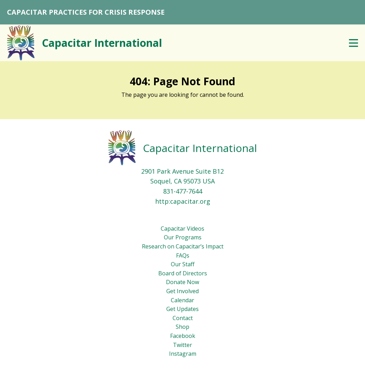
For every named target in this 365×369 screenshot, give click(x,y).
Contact (183, 318)
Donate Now (182, 282)
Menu (353, 43)
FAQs (182, 255)
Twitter (182, 345)
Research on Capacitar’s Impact (182, 246)
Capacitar (102, 43)
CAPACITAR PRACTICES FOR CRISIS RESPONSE (86, 12)
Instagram (182, 353)
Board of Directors (182, 273)
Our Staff (183, 264)
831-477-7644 (182, 191)
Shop (182, 327)
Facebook (182, 336)
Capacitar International (200, 148)
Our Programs (182, 237)
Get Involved (182, 291)
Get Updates (182, 309)
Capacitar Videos (182, 228)
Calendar (182, 300)
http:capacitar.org (182, 201)
